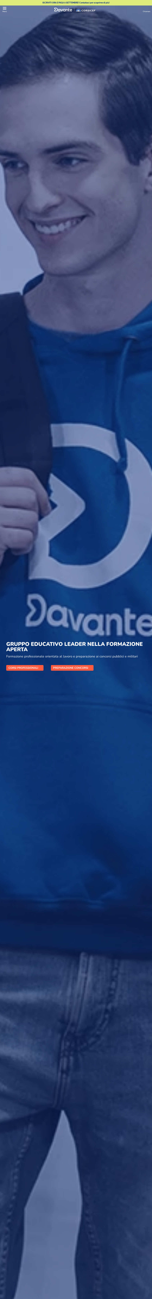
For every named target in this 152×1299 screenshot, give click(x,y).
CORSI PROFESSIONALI (24, 668)
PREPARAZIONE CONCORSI (72, 668)
